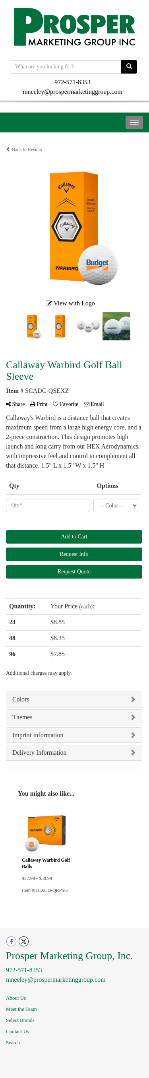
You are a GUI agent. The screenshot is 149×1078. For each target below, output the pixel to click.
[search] (129, 67)
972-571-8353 (72, 82)
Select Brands (20, 1020)
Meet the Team (21, 1009)
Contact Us (17, 1031)
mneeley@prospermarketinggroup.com (72, 91)
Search (13, 1042)
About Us (16, 998)
